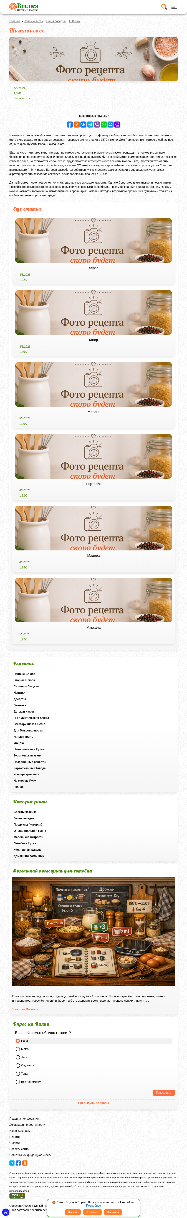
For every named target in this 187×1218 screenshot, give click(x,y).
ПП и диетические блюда (31, 717)
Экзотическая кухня (28, 755)
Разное (19, 786)
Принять (72, 1212)
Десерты (20, 699)
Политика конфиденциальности (30, 1155)
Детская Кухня (24, 711)
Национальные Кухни (29, 749)
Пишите (14, 1136)
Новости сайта (19, 1149)
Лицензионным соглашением (115, 1173)
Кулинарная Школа (27, 849)
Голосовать (163, 1092)
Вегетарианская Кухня (29, 724)
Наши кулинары (19, 1130)
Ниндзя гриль (23, 736)
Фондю (19, 743)
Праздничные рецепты (30, 761)
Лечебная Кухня (25, 843)
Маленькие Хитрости (28, 837)
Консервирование (26, 774)
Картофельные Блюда (30, 768)
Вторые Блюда (24, 680)
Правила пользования (24, 1118)
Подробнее (93, 1205)
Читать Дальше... (27, 1009)
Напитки (19, 692)
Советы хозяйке (25, 811)
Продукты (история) (28, 824)
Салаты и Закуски (26, 686)
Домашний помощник (29, 856)
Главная (14, 21)
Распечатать (22, 98)
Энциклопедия (24, 818)
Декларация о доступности (27, 1124)
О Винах (74, 21)
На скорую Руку (25, 780)
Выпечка (20, 705)
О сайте (14, 1142)
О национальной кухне (30, 830)
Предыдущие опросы (93, 1102)
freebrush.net (38, 1210)
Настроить (113, 1212)
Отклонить (92, 1212)
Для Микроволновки (28, 730)
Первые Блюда (24, 673)
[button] (6, 1212)
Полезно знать (33, 21)
